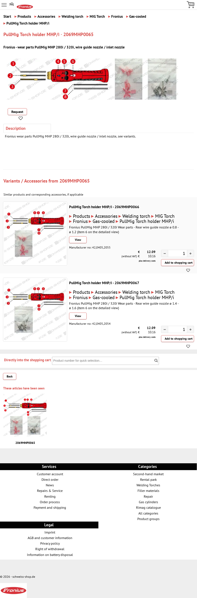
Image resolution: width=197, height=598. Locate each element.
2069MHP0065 (74, 181)
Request (17, 112)
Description (15, 128)
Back (10, 376)
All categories (148, 513)
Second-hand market (148, 474)
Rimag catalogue (148, 507)
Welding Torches (148, 485)
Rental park (148, 479)
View (78, 240)
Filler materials (148, 490)
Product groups (148, 518)
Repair (148, 496)
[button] (190, 253)
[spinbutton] (175, 254)
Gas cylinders (148, 502)
